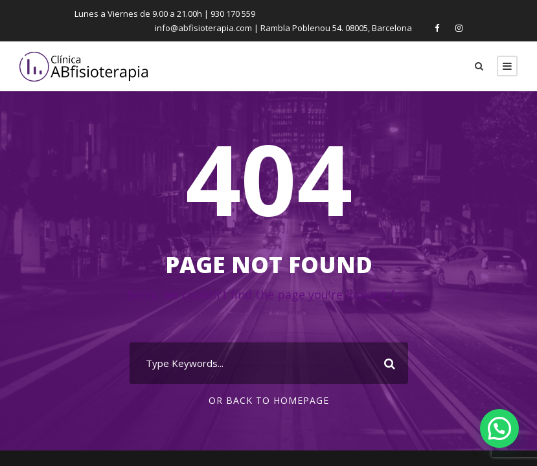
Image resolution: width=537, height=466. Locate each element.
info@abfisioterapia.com (210, 27)
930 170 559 (231, 13)
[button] (499, 428)
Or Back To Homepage (268, 400)
